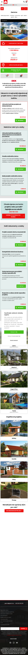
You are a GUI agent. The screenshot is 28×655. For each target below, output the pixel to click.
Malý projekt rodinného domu (12, 176)
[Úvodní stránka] (5, 2)
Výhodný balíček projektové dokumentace (11, 105)
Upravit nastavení (14, 340)
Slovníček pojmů (4, 615)
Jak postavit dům (4, 619)
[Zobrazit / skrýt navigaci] (2, 2)
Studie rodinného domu (10, 156)
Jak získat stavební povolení (7, 621)
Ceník (2, 622)
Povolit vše (14, 332)
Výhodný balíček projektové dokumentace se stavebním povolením (12, 134)
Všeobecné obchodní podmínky (7, 612)
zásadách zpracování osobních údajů (14, 635)
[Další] (25, 31)
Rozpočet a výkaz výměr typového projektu (13, 293)
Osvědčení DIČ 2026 (5, 624)
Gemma (15, 4)
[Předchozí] (3, 31)
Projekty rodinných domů (7, 4)
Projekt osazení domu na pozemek (14, 232)
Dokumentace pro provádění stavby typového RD (12, 272)
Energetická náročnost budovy (12, 252)
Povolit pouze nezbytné (14, 336)
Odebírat (24, 629)
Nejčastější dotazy (4, 610)
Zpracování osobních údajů (6, 613)
